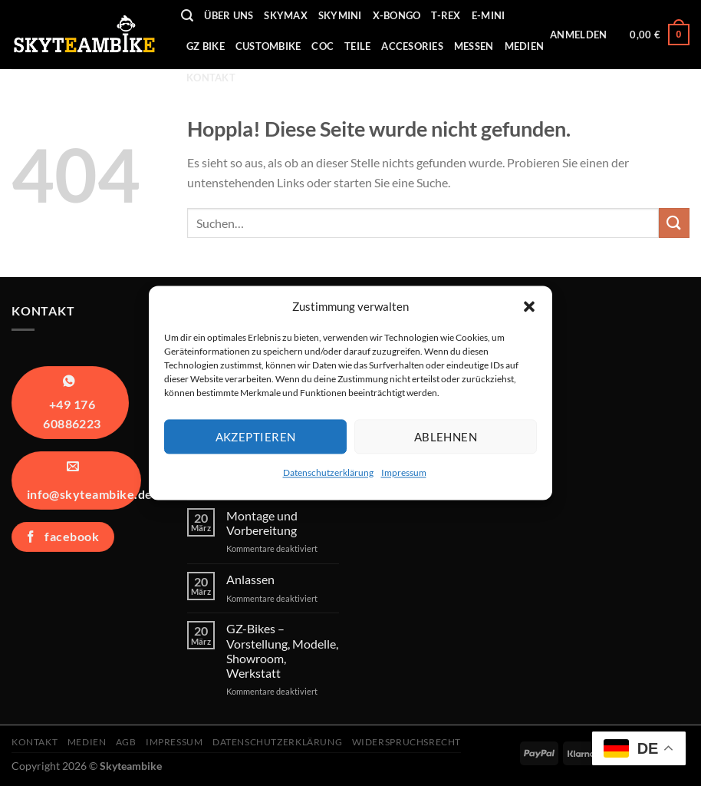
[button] (529, 306)
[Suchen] (187, 16)
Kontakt (210, 77)
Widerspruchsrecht (406, 742)
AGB (126, 742)
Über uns (228, 15)
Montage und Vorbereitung (262, 522)
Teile (357, 46)
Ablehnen (446, 437)
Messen (474, 46)
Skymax (286, 15)
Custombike (268, 46)
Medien (525, 46)
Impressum (403, 472)
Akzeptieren (256, 437)
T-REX (445, 15)
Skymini (340, 15)
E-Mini (488, 15)
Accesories (412, 46)
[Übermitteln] (674, 223)
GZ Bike (205, 46)
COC (322, 46)
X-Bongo (397, 15)
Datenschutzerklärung (328, 472)
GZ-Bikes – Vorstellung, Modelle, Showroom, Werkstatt (282, 650)
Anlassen (250, 579)
